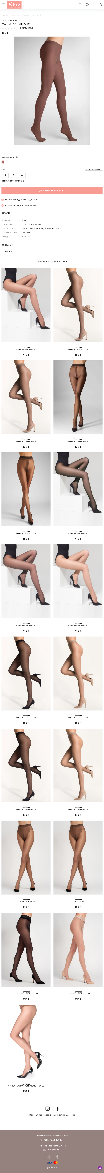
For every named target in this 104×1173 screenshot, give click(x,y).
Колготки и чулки (9, 20)
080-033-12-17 (53, 1140)
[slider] (8, 28)
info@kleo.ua (54, 1149)
